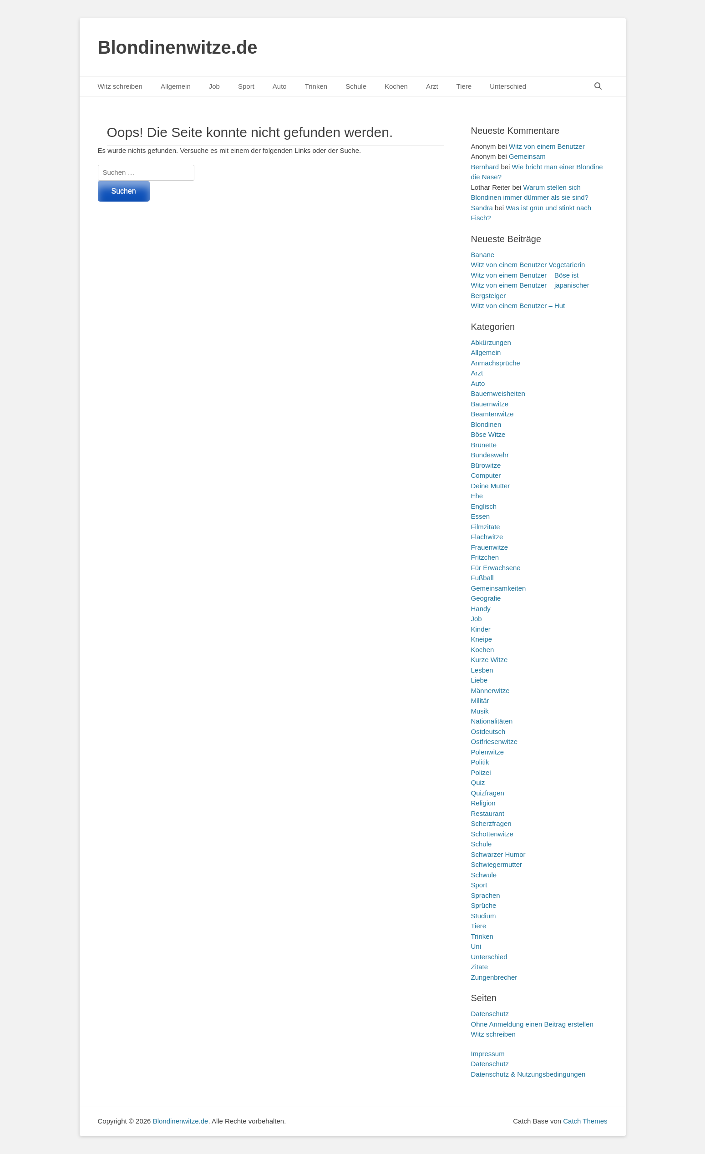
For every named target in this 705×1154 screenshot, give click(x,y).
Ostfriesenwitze (494, 741)
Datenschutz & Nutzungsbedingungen (528, 1074)
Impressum (488, 1054)
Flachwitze (487, 537)
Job (214, 86)
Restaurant (487, 813)
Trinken (316, 86)
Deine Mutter (490, 486)
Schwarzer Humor (498, 854)
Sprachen (485, 895)
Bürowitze (486, 465)
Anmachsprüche (495, 363)
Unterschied (508, 86)
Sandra (482, 208)
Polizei (481, 772)
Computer (486, 475)
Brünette (484, 445)
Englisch (484, 506)
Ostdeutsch (488, 731)
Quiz (478, 782)
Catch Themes (585, 1121)
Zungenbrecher (494, 977)
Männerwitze (490, 690)
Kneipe (481, 639)
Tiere (464, 86)
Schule (355, 86)
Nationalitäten (492, 721)
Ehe (477, 496)
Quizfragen (487, 793)
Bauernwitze (490, 404)
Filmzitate (485, 527)
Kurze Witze (489, 659)
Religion (483, 803)
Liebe (479, 680)
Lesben (482, 670)
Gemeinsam (527, 156)
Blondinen (486, 424)
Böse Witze (488, 434)
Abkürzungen (491, 342)
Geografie (486, 598)
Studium (483, 916)
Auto (280, 86)
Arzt (432, 86)
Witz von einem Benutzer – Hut (518, 305)
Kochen (396, 86)
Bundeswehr (490, 455)
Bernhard (485, 167)
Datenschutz (490, 1013)
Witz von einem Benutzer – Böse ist (525, 275)
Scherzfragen (491, 823)
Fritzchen (485, 557)
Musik (480, 711)
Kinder (481, 629)
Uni (476, 946)
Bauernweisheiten (498, 393)
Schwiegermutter (496, 864)
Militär (480, 700)
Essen (480, 516)
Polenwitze (487, 752)
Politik (480, 762)
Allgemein (176, 86)
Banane (483, 254)
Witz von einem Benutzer (547, 146)
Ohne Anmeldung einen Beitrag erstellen (532, 1024)
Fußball (482, 578)
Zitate (479, 967)
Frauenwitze (489, 547)
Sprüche (484, 905)
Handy (481, 608)
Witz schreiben (120, 86)
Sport (246, 86)
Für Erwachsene (496, 568)
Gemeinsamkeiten (498, 588)
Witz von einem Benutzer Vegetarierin (528, 264)
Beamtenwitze (492, 414)
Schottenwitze (492, 834)
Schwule (484, 875)
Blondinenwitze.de (178, 47)
